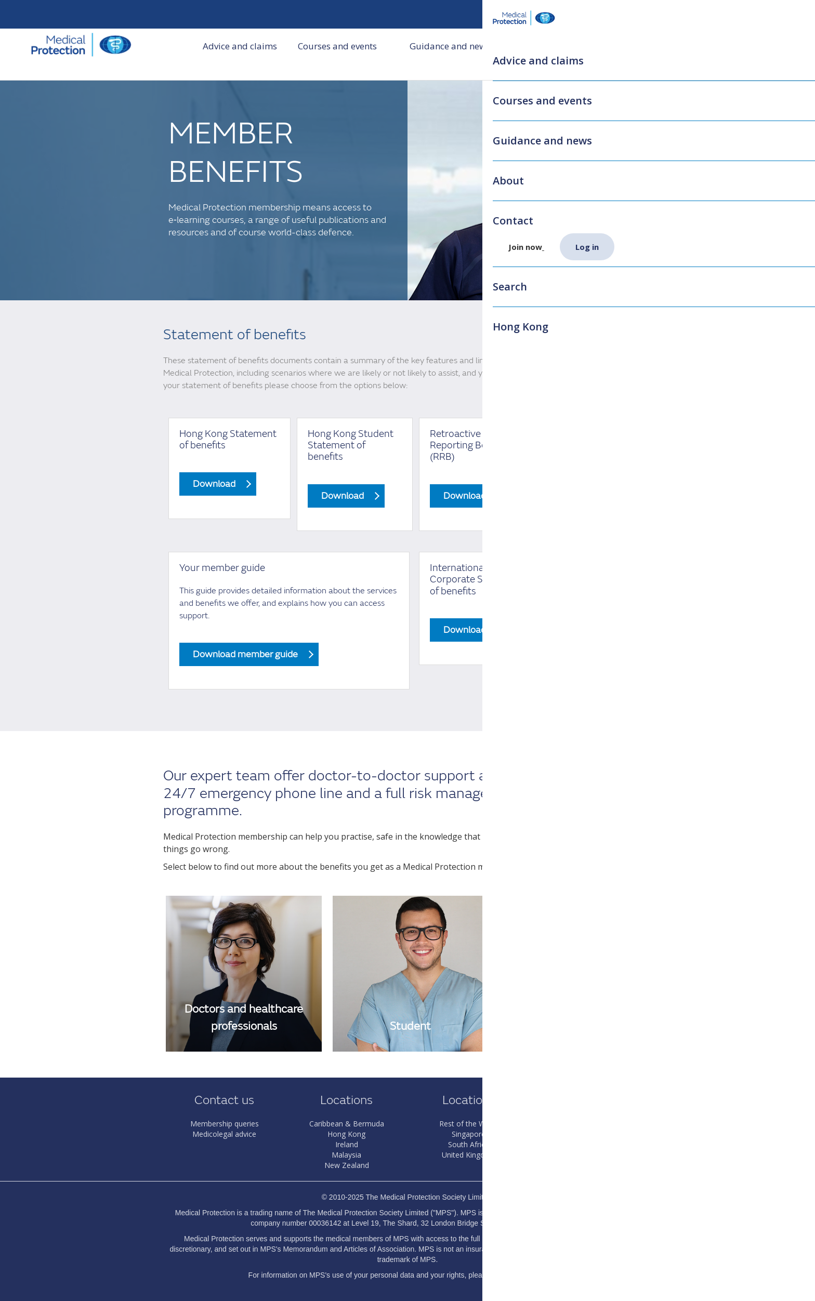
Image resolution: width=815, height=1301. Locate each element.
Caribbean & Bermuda (346, 1124)
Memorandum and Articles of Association (348, 1249)
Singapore (468, 1134)
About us (541, 54)
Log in (765, 14)
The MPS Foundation (590, 1144)
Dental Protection (591, 1134)
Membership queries (224, 1124)
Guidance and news (456, 54)
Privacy (591, 1165)
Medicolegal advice (224, 1134)
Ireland (346, 1144)
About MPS (591, 1124)
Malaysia (346, 1155)
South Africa (468, 1144)
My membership (629, 14)
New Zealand (346, 1165)
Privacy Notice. (542, 1275)
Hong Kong (346, 1134)
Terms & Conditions (591, 1155)
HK (571, 14)
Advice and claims (240, 54)
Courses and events (344, 54)
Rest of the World (468, 1124)
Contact (596, 54)
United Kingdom (469, 1155)
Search (695, 14)
